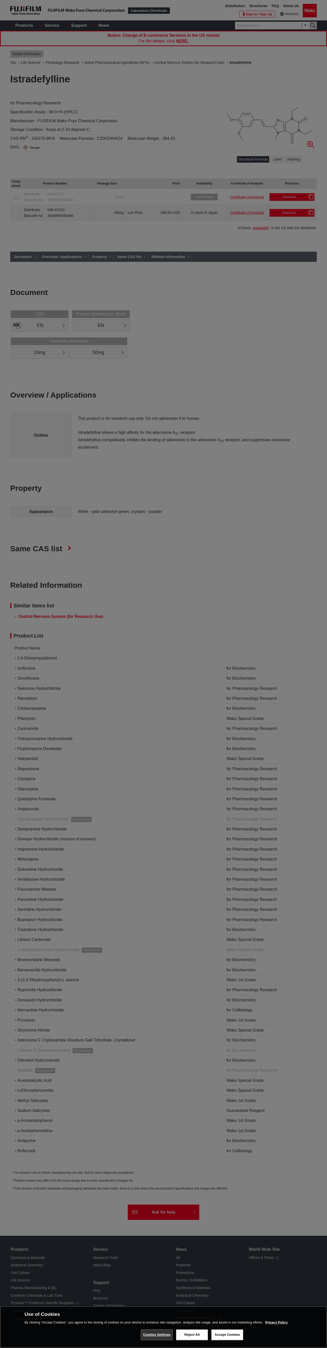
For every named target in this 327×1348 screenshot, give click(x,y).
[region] (163, 1327)
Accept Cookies (227, 1335)
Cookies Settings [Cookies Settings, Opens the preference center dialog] (157, 1335)
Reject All (192, 1335)
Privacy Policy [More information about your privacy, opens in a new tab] (276, 1322)
